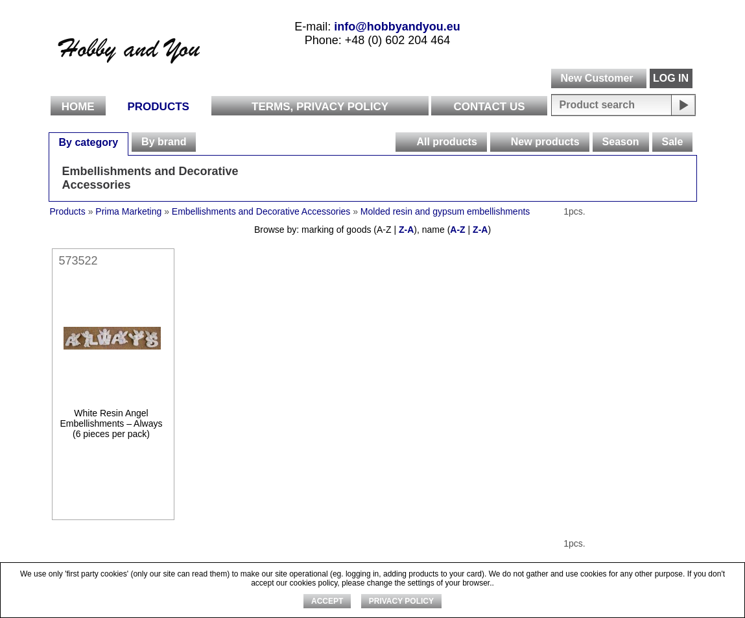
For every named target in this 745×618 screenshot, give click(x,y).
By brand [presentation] (163, 141)
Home (78, 107)
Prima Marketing (128, 211)
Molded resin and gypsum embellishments (445, 211)
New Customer (596, 78)
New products (545, 141)
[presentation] (405, 142)
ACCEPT (327, 601)
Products (158, 107)
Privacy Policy (401, 601)
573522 (78, 260)
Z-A (406, 229)
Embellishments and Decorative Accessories (150, 178)
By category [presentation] (89, 142)
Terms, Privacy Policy (320, 107)
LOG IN (671, 78)
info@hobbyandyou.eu (397, 26)
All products (446, 141)
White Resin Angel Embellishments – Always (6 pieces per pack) (111, 423)
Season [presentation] (620, 141)
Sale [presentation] (672, 141)
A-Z (457, 229)
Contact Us (489, 107)
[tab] (89, 142)
